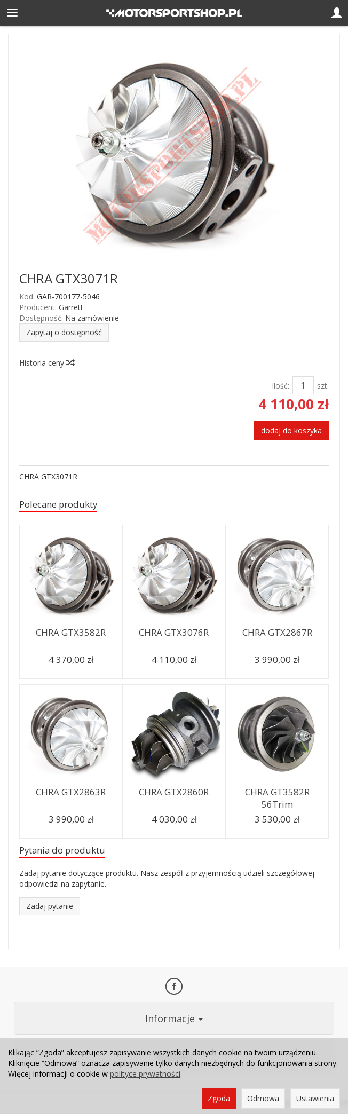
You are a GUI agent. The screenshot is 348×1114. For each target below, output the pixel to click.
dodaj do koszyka (291, 430)
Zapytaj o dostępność (64, 332)
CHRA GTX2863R (71, 792)
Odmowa (263, 1098)
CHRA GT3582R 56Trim (277, 798)
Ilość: (280, 386)
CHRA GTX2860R (174, 792)
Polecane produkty (58, 504)
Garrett (71, 307)
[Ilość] (303, 385)
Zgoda (219, 1098)
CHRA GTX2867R (277, 632)
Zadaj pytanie (49, 906)
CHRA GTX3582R (71, 632)
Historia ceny (46, 363)
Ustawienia (315, 1098)
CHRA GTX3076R (174, 632)
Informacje (174, 1018)
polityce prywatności (145, 1074)
